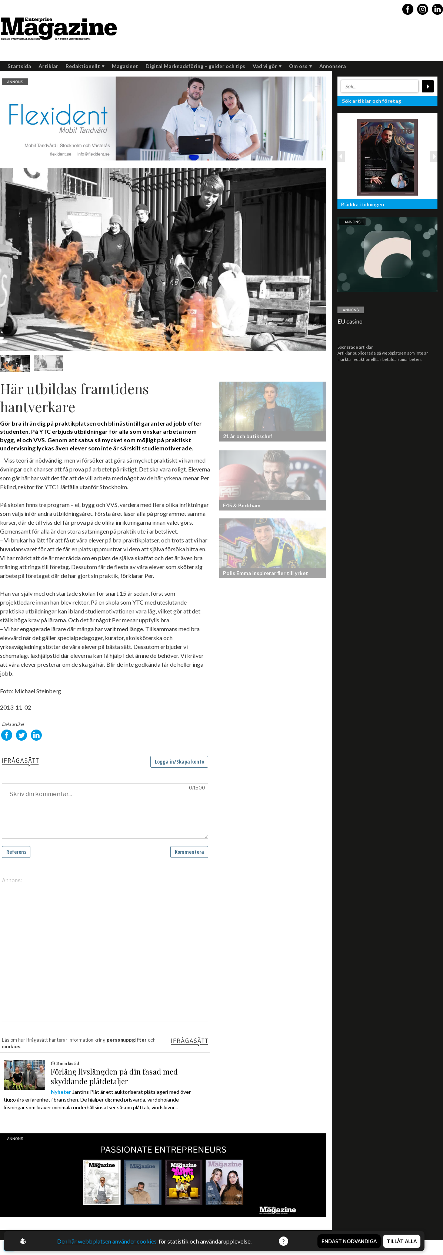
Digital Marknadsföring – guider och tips (195, 66)
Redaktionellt (85, 66)
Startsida (19, 66)
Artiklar (48, 66)
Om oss (300, 66)
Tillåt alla (402, 1241)
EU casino (350, 321)
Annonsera (332, 66)
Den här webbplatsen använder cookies (107, 1241)
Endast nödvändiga (349, 1241)
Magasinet (125, 66)
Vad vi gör (267, 66)
